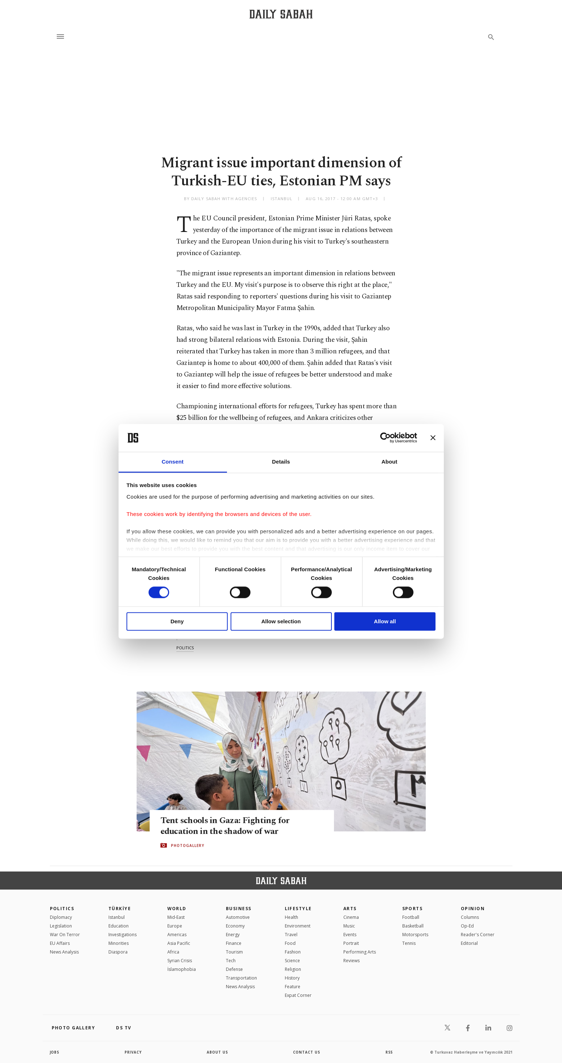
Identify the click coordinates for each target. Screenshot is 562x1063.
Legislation (61, 926)
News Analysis (64, 952)
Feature (292, 987)
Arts (350, 908)
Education (118, 926)
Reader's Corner (477, 934)
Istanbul (116, 917)
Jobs (55, 1052)
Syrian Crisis (179, 960)
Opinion (473, 908)
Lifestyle (298, 908)
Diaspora (118, 952)
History (292, 978)
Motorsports (415, 934)
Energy (233, 934)
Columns (470, 917)
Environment (297, 926)
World (176, 908)
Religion (293, 969)
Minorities (118, 943)
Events (349, 934)
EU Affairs (60, 943)
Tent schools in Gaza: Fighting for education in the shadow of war (226, 825)
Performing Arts (359, 952)
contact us (307, 1052)
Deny (177, 621)
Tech (231, 960)
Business (239, 908)
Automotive (238, 917)
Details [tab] (281, 462)
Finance (233, 943)
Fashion (293, 952)
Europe (174, 926)
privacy (133, 1052)
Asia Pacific (178, 943)
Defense (234, 969)
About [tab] (390, 462)
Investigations (122, 934)
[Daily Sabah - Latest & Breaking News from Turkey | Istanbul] (281, 13)
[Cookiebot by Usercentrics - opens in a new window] (385, 437)
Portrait (351, 943)
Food (290, 943)
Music (349, 926)
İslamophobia (181, 969)
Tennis (409, 943)
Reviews (351, 960)
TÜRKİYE (119, 908)
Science (292, 960)
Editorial (469, 943)
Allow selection (281, 621)
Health (291, 917)
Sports (412, 908)
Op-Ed (467, 926)
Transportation (241, 978)
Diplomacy (61, 917)
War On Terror (65, 934)
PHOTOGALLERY (187, 845)
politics (185, 647)
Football (410, 917)
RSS (389, 1052)
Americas (176, 934)
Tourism (234, 952)
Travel (291, 934)
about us (217, 1052)
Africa (173, 952)
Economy (235, 926)
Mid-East (176, 917)
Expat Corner (298, 995)
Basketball (413, 926)
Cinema (351, 917)
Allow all (385, 621)
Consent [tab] (173, 462)
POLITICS (62, 908)
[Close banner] (433, 437)
